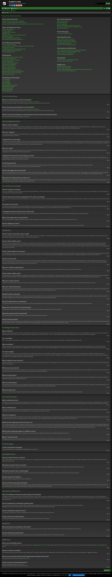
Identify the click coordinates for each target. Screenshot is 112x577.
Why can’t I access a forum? (8, 65)
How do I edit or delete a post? (9, 58)
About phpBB (100, 545)
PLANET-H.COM (15, 2)
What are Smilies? (6, 82)
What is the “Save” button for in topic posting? (13, 71)
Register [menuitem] (109, 9)
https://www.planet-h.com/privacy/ (31, 109)
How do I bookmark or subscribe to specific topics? (69, 51)
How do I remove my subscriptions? (65, 54)
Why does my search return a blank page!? (67, 42)
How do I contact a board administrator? (66, 70)
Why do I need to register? (8, 29)
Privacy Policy (64, 575)
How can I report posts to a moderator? (11, 70)
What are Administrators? (63, 21)
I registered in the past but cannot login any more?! (14, 35)
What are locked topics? (7, 89)
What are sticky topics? (7, 88)
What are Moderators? (62, 22)
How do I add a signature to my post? (11, 60)
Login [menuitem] (107, 9)
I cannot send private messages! (64, 33)
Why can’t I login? (6, 33)
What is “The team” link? (62, 28)
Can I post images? (6, 83)
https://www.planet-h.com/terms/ (31, 101)
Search (107, 4)
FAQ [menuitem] (105, 9)
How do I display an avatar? (8, 51)
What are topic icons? (7, 91)
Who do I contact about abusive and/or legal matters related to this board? (74, 69)
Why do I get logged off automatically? (11, 38)
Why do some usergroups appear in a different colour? (69, 27)
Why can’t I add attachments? (9, 67)
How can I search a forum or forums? (65, 39)
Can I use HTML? (6, 81)
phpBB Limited (40, 545)
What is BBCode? (6, 79)
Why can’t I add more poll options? (10, 63)
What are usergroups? (62, 24)
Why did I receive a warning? (8, 68)
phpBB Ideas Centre (64, 552)
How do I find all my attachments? (65, 61)
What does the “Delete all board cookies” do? (12, 39)
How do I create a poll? (7, 61)
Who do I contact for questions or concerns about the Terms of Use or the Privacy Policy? (22, 24)
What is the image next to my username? (11, 50)
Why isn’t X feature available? (63, 68)
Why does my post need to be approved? (11, 72)
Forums (7, 8)
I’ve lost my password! (7, 36)
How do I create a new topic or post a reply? (12, 57)
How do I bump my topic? (8, 74)
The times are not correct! (8, 47)
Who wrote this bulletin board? (64, 66)
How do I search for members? (64, 43)
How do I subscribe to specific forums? (66, 53)
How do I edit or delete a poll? (9, 64)
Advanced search (109, 4)
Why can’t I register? (7, 30)
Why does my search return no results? (66, 40)
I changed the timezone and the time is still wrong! (13, 49)
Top (109, 104)
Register (14, 10)
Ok (69, 575)
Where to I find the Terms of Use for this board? (13, 21)
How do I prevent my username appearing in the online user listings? (18, 46)
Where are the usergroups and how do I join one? (68, 25)
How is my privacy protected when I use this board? (14, 22)
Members (15, 8)
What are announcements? (8, 86)
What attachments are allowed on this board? (67, 59)
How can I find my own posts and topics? (66, 44)
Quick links (3, 9)
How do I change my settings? (9, 44)
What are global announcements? (10, 85)
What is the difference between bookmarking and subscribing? (71, 50)
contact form (27, 116)
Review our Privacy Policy (78, 575)
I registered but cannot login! (9, 32)
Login (9, 10)
